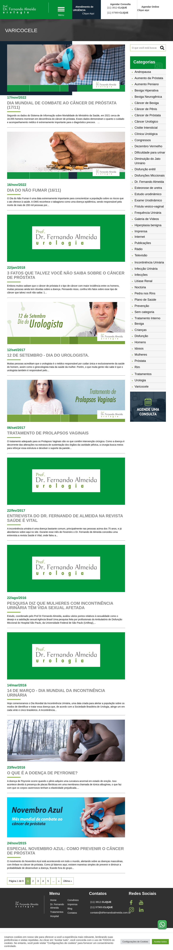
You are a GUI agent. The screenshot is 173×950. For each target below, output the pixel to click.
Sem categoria (144, 312)
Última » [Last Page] (67, 881)
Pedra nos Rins (145, 293)
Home (53, 900)
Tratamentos (143, 374)
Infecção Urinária (146, 268)
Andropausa (143, 72)
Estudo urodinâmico (148, 194)
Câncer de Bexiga (147, 103)
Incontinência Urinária (149, 262)
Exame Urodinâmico (148, 200)
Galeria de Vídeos (147, 219)
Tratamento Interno (147, 318)
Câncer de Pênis (146, 109)
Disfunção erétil (145, 169)
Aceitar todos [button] (160, 941)
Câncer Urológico (146, 121)
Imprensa (72, 904)
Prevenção (142, 306)
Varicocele (142, 386)
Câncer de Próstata (148, 115)
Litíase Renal (143, 281)
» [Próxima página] (58, 881)
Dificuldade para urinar (150, 152)
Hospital (54, 916)
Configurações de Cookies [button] (135, 941)
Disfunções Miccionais (150, 175)
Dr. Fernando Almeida (149, 181)
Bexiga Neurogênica (148, 96)
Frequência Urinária (148, 212)
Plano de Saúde (145, 299)
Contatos (72, 912)
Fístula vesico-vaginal (149, 206)
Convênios (73, 900)
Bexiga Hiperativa (146, 90)
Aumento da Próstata (149, 78)
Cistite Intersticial (146, 127)
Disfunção (141, 336)
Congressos (143, 140)
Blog (70, 908)
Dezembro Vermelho (148, 146)
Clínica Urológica (146, 134)
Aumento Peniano (147, 84)
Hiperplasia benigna (148, 225)
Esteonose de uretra (148, 188)
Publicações (143, 243)
